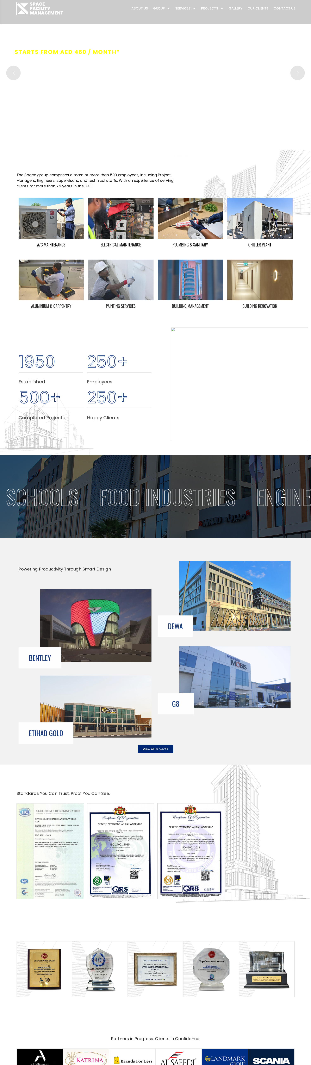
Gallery (235, 8)
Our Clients (258, 8)
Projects (212, 8)
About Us (139, 8)
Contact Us (285, 8)
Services (185, 8)
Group (161, 8)
